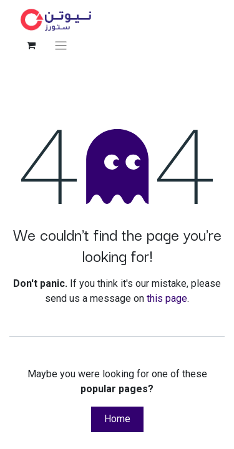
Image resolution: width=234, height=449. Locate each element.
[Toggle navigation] (61, 45)
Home (117, 419)
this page (167, 298)
